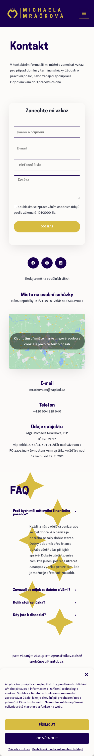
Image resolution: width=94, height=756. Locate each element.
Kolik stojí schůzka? (29, 602)
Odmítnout (47, 738)
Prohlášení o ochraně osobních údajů (57, 749)
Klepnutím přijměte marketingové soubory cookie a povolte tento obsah (47, 341)
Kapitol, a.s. (55, 661)
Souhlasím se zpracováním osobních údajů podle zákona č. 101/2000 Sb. (46, 209)
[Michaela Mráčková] (35, 13)
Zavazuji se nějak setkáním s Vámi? (41, 590)
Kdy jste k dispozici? (29, 615)
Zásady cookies (19, 749)
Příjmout (47, 724)
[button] (86, 674)
